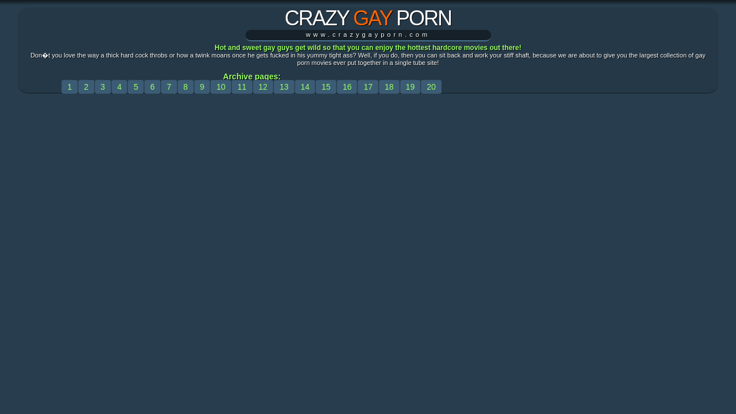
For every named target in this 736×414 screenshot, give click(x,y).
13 (284, 86)
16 (347, 86)
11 (242, 86)
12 (263, 86)
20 (431, 86)
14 (305, 86)
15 (326, 86)
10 (220, 86)
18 (389, 86)
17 (368, 86)
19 (410, 86)
